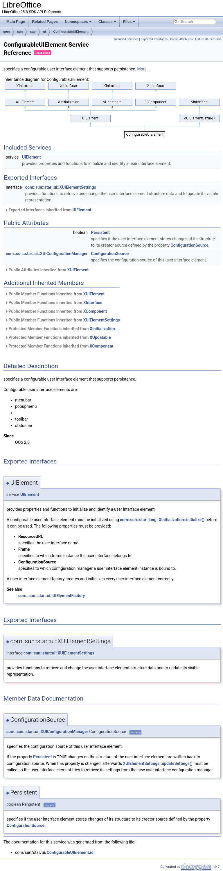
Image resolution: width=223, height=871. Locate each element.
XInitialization (102, 328)
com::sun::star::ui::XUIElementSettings (60, 187)
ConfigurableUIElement (71, 31)
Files (129, 21)
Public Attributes (181, 39)
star (33, 31)
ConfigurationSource (189, 245)
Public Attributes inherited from (47, 270)
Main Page (15, 21)
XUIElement (78, 270)
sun (20, 31)
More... (143, 69)
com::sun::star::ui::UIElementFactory (51, 595)
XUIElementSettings (101, 320)
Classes (107, 21)
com (6, 31)
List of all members (208, 39)
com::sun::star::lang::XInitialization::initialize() (162, 519)
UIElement (31, 157)
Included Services (126, 39)
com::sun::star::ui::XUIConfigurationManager (47, 253)
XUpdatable (100, 337)
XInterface (92, 302)
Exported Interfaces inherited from (48, 210)
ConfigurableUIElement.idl (71, 852)
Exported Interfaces (154, 39)
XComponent (95, 311)
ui (44, 31)
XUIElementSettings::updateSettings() (158, 763)
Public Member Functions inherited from (55, 294)
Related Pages (45, 21)
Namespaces (78, 21)
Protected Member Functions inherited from (60, 328)
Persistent (100, 232)
